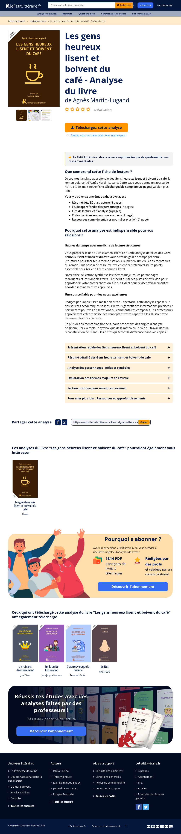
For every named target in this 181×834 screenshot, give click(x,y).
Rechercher (124, 5)
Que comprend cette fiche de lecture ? (98, 171)
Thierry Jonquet (62, 776)
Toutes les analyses (22, 806)
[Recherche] (81, 5)
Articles (142, 788)
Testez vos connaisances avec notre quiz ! (98, 135)
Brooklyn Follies (20, 792)
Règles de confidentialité (110, 782)
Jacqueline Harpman (65, 788)
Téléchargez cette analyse (96, 127)
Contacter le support (108, 788)
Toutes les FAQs (105, 796)
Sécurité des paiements (110, 771)
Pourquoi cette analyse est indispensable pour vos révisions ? (109, 232)
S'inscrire (145, 5)
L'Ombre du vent (21, 786)
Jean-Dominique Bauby (66, 782)
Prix (140, 782)
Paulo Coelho (61, 771)
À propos (143, 771)
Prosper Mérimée (63, 794)
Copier (144, 422)
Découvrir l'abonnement (132, 586)
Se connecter (164, 5)
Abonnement (145, 776)
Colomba (16, 798)
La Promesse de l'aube (24, 771)
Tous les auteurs (63, 801)
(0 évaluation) (103, 110)
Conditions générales (108, 776)
